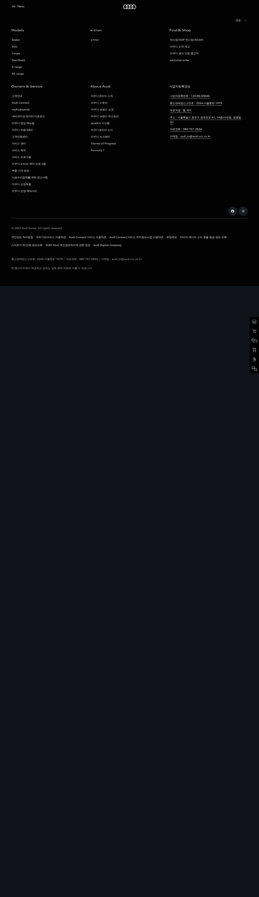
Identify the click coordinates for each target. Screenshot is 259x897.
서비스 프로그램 (21, 157)
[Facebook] (232, 211)
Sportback (18, 60)
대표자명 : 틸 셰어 (181, 110)
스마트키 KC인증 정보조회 (27, 245)
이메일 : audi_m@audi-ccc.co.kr (190, 136)
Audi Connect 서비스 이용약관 (87, 237)
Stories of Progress (103, 143)
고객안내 (17, 95)
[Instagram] (243, 211)
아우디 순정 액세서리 (24, 190)
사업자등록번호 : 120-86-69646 (190, 95)
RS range (18, 73)
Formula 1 (97, 150)
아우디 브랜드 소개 (102, 109)
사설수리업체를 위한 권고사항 (30, 177)
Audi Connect (20, 102)
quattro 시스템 (100, 123)
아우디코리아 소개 (102, 95)
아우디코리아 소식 (102, 129)
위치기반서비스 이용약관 (51, 237)
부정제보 (171, 237)
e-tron (95, 39)
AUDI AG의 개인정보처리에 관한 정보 (68, 245)
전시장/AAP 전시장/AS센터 (186, 39)
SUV (14, 46)
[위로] (242, 20)
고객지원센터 (20, 136)
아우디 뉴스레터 (100, 136)
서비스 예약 (19, 150)
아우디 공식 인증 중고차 (184, 53)
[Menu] (17, 7)
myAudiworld (21, 109)
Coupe (16, 53)
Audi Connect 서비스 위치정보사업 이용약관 (136, 237)
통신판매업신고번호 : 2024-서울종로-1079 (196, 103)
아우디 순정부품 (21, 184)
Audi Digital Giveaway (107, 245)
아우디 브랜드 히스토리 (105, 116)
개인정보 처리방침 (22, 237)
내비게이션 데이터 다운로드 (28, 116)
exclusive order (180, 60)
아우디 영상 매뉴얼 (23, 123)
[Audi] (129, 7)
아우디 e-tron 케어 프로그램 (29, 163)
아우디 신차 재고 (180, 46)
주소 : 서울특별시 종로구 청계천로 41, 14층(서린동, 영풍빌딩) (205, 119)
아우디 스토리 (99, 102)
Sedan (16, 39)
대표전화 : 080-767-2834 (186, 129)
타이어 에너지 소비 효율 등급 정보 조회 (203, 237)
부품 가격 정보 (20, 170)
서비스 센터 (19, 143)
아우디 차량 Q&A (22, 129)
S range (17, 66)
